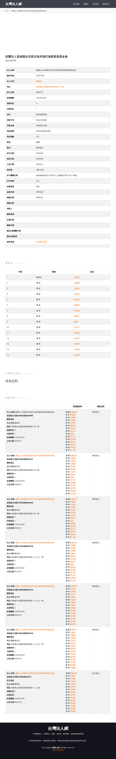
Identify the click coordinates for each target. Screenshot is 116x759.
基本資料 (76, 4)
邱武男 (73, 662)
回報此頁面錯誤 (58, 750)
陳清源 (73, 648)
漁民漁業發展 (10, 60)
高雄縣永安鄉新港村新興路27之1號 (50, 86)
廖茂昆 (77, 305)
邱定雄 (77, 310)
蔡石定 (77, 338)
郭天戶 (77, 327)
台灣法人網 (13, 4)
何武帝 (73, 594)
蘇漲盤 (77, 333)
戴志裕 (73, 618)
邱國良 (77, 294)
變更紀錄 (106, 4)
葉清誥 (77, 299)
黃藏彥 (77, 283)
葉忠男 (77, 344)
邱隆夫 (73, 553)
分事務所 (95, 4)
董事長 (38, 81)
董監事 (86, 4)
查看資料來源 (41, 242)
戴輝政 (73, 523)
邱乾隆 (77, 288)
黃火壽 (77, 355)
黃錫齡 (73, 667)
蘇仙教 (73, 610)
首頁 (6, 11)
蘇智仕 (77, 316)
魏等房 (77, 277)
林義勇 (77, 349)
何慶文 (73, 597)
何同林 (73, 461)
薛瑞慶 (73, 616)
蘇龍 (76, 321)
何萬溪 (73, 591)
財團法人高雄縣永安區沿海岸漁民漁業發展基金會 (34, 455)
